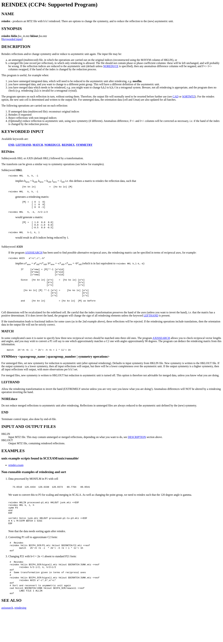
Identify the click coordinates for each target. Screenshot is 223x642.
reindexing (20, 637)
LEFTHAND (151, 328)
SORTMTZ (188, 96)
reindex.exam (16, 478)
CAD (175, 96)
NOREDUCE (110, 66)
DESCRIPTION (137, 450)
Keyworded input (12, 39)
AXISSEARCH (34, 258)
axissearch (7, 637)
